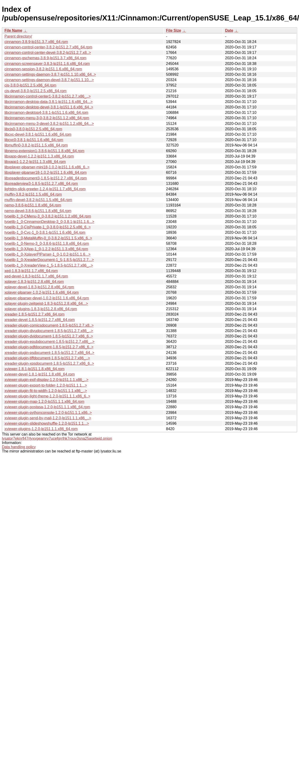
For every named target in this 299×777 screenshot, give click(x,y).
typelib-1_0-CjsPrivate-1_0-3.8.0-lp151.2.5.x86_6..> (47, 227)
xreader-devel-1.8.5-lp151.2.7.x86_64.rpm (39, 320)
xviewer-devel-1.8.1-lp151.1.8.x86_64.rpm (39, 374)
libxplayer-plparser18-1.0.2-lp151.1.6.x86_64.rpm (45, 172)
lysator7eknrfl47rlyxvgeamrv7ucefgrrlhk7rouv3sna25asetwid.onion (57, 438)
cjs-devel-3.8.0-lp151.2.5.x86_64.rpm (35, 91)
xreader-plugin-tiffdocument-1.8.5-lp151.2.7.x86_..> (47, 358)
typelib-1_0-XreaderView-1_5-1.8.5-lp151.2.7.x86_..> (48, 265)
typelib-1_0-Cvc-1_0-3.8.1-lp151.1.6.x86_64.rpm (44, 232)
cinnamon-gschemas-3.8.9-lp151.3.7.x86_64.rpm (45, 58)
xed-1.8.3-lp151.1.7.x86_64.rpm (31, 271)
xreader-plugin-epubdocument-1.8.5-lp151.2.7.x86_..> (49, 342)
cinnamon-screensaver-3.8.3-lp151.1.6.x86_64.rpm (47, 64)
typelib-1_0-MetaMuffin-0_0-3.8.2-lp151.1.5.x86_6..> (48, 238)
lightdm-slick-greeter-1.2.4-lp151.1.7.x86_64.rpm (45, 189)
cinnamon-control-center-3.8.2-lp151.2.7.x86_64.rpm (48, 47)
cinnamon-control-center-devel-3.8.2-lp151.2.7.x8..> (47, 53)
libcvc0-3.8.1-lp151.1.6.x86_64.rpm (33, 140)
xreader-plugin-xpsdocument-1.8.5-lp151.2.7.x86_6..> (49, 363)
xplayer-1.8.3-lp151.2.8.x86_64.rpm (34, 282)
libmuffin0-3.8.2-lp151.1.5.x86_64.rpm (36, 145)
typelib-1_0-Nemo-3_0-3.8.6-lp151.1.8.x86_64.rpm (46, 244)
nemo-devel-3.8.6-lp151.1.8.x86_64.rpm (37, 211)
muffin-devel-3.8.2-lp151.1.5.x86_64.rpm (38, 200)
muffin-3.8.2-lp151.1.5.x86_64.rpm (33, 194)
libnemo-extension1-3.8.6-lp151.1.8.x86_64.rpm (44, 151)
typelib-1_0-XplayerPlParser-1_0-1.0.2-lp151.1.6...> (47, 254)
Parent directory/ (18, 36)
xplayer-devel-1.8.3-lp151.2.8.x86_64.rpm (39, 287)
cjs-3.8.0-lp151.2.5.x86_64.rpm (30, 85)
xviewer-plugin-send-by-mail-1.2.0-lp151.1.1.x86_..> (47, 418)
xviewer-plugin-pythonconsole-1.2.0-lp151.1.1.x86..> (48, 413)
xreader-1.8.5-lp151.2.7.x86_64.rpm (34, 314)
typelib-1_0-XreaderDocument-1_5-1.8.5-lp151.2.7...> (49, 260)
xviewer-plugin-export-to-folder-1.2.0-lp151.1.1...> (45, 385)
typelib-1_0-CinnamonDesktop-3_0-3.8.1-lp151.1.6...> (49, 222)
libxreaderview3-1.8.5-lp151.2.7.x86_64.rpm (41, 184)
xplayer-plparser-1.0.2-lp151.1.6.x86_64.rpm (41, 292)
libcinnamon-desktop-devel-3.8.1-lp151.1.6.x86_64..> (48, 107)
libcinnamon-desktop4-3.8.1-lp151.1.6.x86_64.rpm (46, 113)
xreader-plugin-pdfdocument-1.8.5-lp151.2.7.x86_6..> (48, 347)
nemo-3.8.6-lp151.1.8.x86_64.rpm (32, 205)
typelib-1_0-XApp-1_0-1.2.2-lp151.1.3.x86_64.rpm (46, 249)
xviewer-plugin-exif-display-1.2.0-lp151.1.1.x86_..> (46, 380)
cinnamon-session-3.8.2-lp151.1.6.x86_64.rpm (43, 69)
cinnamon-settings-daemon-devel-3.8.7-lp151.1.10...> (49, 80)
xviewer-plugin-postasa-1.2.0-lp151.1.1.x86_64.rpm (47, 407)
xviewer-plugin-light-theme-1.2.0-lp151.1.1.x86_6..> (47, 396)
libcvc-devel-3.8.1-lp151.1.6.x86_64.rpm (37, 134)
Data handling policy (19, 447)
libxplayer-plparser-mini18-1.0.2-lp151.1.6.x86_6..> (47, 167)
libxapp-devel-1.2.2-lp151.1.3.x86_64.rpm (39, 156)
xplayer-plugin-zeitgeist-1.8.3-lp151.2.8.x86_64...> (46, 303)
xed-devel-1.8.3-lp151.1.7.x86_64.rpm (36, 276)
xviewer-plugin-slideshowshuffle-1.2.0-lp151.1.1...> (46, 423)
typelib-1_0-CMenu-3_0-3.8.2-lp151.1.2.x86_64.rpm (47, 216)
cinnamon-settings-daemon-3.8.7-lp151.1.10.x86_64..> (50, 74)
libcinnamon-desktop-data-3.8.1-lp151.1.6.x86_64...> (48, 102)
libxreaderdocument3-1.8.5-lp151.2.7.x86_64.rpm (45, 178)
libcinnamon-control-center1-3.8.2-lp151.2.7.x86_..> (47, 96)
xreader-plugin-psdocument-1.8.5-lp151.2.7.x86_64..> (49, 353)
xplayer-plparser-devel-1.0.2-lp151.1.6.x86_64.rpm (46, 298)
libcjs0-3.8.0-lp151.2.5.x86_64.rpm (33, 129)
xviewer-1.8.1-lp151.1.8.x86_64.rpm (34, 369)
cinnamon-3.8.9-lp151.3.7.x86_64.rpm (36, 42)
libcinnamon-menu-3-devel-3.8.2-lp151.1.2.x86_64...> (49, 124)
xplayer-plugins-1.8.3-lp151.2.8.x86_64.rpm (40, 309)
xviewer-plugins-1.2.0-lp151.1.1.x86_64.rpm (41, 429)
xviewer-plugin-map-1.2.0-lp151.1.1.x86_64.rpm (44, 402)
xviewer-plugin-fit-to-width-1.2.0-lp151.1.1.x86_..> (45, 391)
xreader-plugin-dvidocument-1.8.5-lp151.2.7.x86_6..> (48, 336)
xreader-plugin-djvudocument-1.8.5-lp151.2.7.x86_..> (48, 331)
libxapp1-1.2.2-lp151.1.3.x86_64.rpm (35, 162)
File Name (13, 30)
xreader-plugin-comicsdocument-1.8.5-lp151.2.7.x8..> (49, 325)
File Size (173, 30)
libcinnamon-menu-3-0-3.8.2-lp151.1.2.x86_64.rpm (46, 118)
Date (229, 30)
